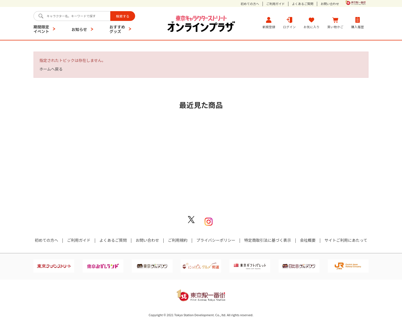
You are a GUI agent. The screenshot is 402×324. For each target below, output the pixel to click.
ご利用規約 (177, 240)
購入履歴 (357, 22)
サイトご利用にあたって (345, 240)
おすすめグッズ (117, 29)
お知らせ (79, 29)
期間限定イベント (41, 29)
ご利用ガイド (275, 3)
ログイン (289, 22)
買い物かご (335, 22)
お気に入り (311, 22)
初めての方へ (250, 3)
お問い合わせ (329, 3)
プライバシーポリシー (215, 240)
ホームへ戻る (51, 69)
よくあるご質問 (303, 3)
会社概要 (308, 240)
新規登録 (268, 22)
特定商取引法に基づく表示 (267, 240)
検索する (122, 16)
